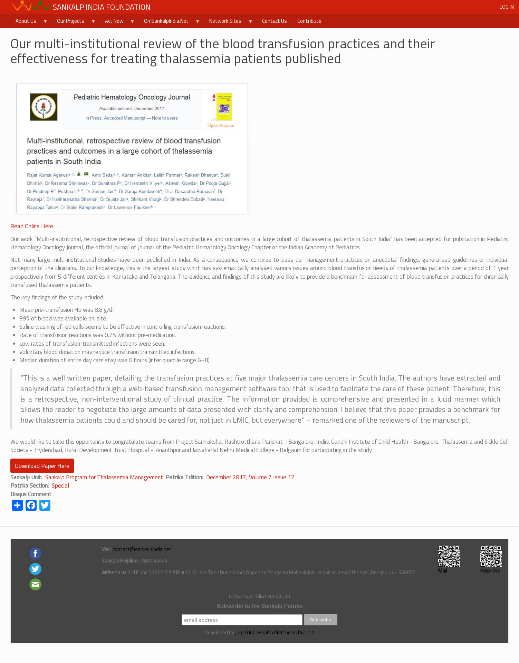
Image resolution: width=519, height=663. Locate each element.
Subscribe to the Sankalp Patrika (259, 606)
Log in (507, 7)
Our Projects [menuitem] (74, 22)
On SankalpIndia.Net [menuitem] (169, 22)
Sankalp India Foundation (102, 7)
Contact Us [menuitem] (274, 21)
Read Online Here (31, 226)
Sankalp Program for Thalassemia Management (104, 477)
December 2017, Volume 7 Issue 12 (250, 477)
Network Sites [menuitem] (228, 22)
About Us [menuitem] (29, 22)
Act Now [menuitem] (117, 22)
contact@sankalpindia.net (142, 549)
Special (60, 485)
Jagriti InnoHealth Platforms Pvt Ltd (274, 632)
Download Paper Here (42, 465)
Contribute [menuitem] (309, 21)
